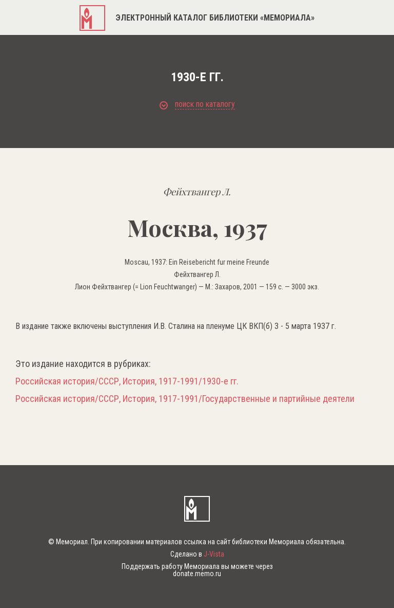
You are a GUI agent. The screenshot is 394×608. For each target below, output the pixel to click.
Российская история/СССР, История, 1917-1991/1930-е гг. (127, 381)
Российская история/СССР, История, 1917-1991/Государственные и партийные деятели (184, 398)
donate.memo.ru (197, 573)
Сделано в (197, 554)
